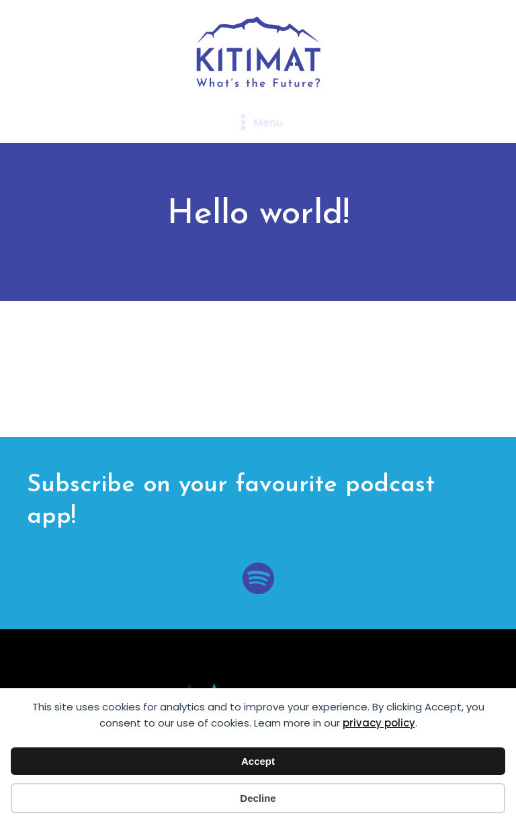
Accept (258, 761)
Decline (257, 798)
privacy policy (379, 723)
